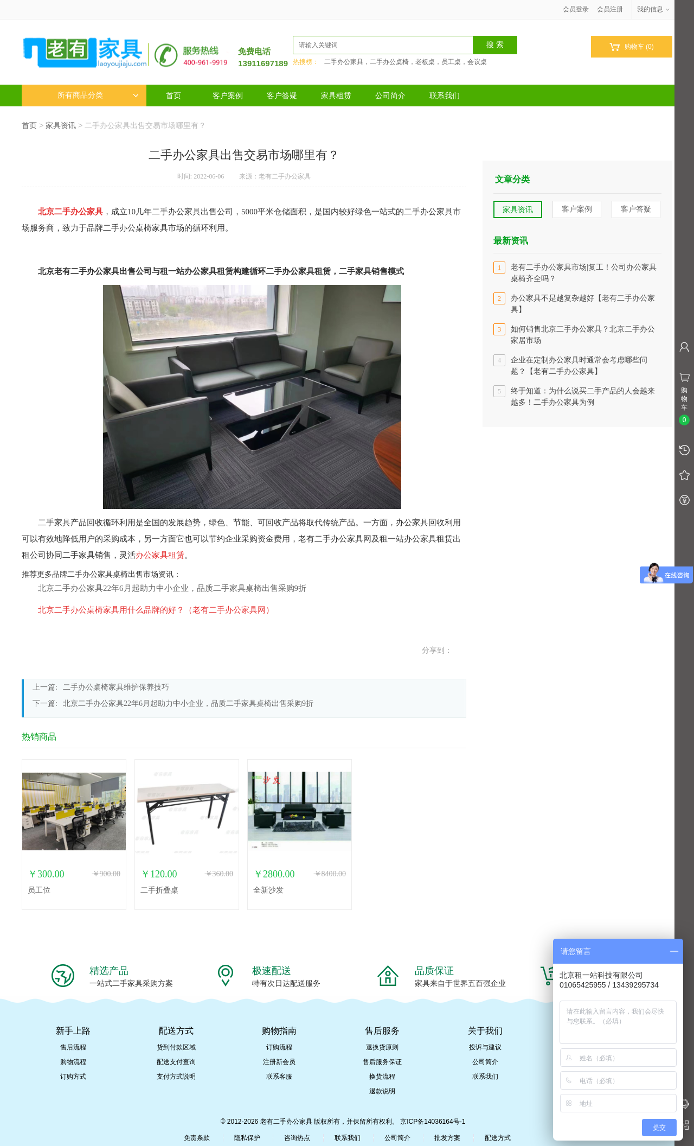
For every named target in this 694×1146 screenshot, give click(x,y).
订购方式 (73, 1076)
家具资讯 (61, 125)
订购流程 (279, 1047)
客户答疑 (282, 95)
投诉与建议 (485, 1047)
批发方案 (447, 1138)
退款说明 (382, 1091)
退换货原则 (382, 1047)
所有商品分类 (98, 95)
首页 (173, 95)
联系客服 (279, 1076)
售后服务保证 (382, 1062)
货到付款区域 (176, 1047)
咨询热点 (297, 1138)
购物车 (631, 47)
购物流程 (73, 1062)
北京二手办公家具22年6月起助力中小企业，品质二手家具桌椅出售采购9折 (172, 588)
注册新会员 (279, 1062)
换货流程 (382, 1076)
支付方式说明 (176, 1076)
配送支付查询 (176, 1062)
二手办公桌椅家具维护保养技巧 (116, 687)
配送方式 (498, 1138)
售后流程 (73, 1047)
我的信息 (654, 9)
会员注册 (610, 9)
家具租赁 (336, 95)
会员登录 (576, 9)
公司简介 (390, 95)
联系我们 (444, 95)
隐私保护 (247, 1138)
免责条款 (197, 1138)
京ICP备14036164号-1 (432, 1121)
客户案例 (228, 95)
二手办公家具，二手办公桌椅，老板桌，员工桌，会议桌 (405, 62)
